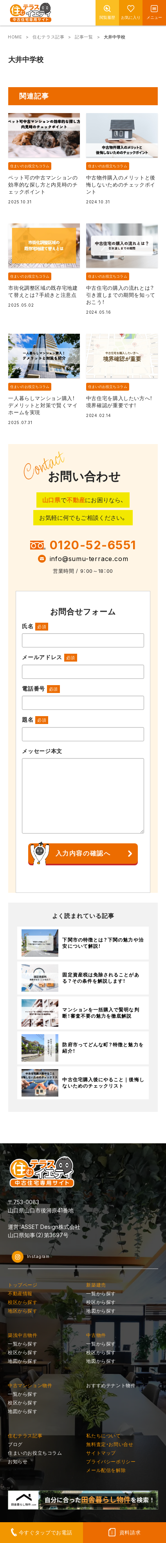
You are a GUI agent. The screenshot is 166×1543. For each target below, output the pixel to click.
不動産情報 (20, 1293)
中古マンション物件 (30, 1385)
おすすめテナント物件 (110, 1385)
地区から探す (23, 1311)
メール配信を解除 (106, 1470)
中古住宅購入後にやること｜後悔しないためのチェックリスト (103, 1083)
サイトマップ (101, 1453)
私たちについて (103, 1436)
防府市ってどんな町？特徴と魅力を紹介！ (102, 1048)
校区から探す (23, 1302)
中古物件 (96, 1335)
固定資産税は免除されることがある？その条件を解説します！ (100, 978)
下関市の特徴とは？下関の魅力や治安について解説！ (102, 943)
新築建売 (96, 1285)
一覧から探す (101, 1293)
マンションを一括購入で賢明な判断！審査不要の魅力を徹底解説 (100, 1013)
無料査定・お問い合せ (109, 1444)
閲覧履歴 (107, 17)
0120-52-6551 (93, 545)
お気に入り (131, 17)
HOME (15, 37)
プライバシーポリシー (110, 1461)
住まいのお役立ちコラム (29, 166)
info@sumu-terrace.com (89, 559)
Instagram (31, 1257)
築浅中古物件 (23, 1335)
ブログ (15, 1444)
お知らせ (17, 1461)
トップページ (23, 1285)
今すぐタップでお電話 (45, 1532)
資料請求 (130, 1532)
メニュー (154, 17)
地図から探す (101, 1311)
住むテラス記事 (48, 37)
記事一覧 (84, 37)
